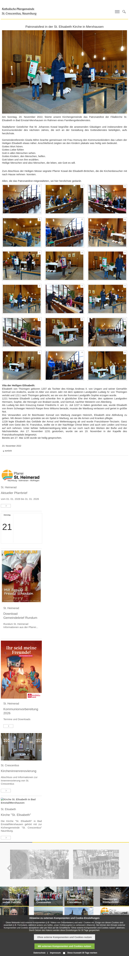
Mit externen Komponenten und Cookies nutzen (64, 946)
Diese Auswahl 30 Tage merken (82, 953)
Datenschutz (39, 953)
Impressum (55, 953)
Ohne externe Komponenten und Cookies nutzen (64, 937)
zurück (8, 450)
